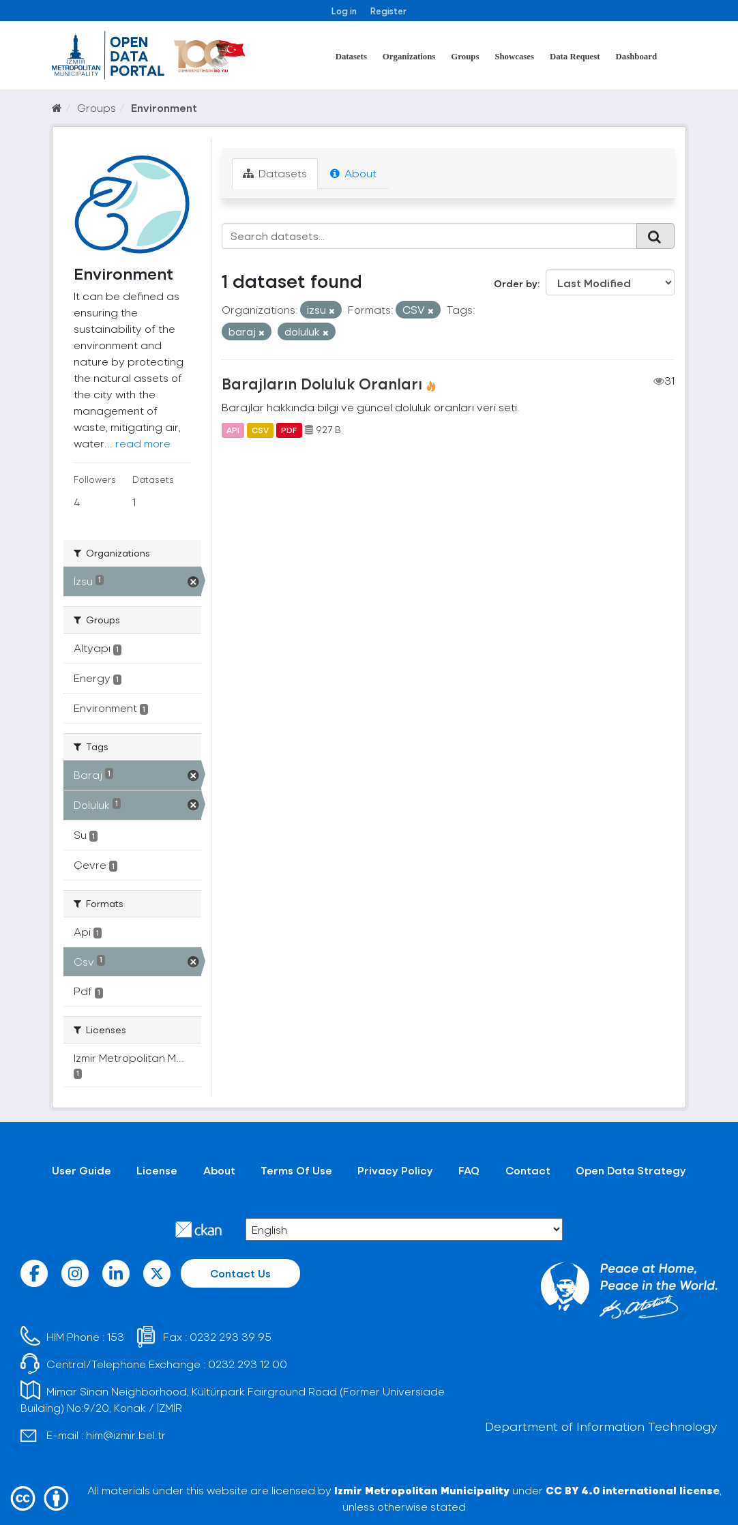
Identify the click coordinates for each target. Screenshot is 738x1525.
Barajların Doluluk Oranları (322, 383)
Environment (164, 107)
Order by (515, 283)
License (156, 1170)
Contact (527, 1170)
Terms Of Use (296, 1170)
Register (388, 10)
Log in (344, 10)
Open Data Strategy (631, 1170)
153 (115, 1336)
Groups (465, 56)
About (353, 173)
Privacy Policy (395, 1170)
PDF (289, 429)
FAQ (468, 1170)
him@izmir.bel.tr (126, 1434)
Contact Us (240, 1273)
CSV (260, 429)
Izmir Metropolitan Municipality (422, 1490)
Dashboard (636, 56)
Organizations (409, 56)
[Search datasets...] (430, 236)
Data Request (575, 56)
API (232, 429)
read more (143, 443)
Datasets (351, 56)
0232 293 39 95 (230, 1336)
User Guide (81, 1170)
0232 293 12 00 (247, 1364)
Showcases (514, 56)
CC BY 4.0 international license (633, 1490)
